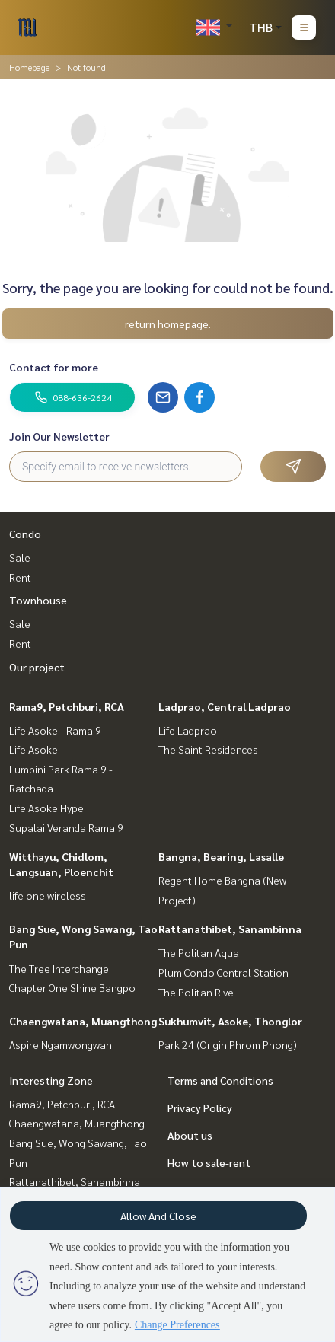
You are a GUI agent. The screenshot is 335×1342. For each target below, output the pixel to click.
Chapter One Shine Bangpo (72, 987)
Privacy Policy (200, 1107)
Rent (20, 577)
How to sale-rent (209, 1162)
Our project (37, 667)
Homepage (29, 67)
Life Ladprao (187, 730)
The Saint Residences (208, 749)
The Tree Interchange (59, 968)
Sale (19, 557)
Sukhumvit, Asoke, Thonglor (230, 1021)
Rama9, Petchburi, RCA (66, 706)
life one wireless (47, 895)
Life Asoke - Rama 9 (55, 730)
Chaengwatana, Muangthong (83, 1021)
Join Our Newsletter (59, 436)
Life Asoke (33, 749)
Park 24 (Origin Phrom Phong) (227, 1044)
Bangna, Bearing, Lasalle (221, 856)
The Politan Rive (196, 992)
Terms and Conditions (220, 1080)
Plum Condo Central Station (223, 972)
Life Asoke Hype (46, 807)
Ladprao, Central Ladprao (224, 706)
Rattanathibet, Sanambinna (230, 929)
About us (190, 1135)
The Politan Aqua (198, 952)
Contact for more (53, 367)
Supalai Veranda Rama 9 (66, 827)
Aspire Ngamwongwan (60, 1044)
